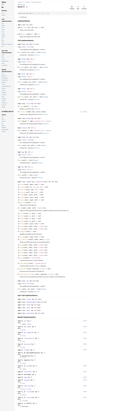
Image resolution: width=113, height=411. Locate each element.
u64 (38, 258)
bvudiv (22, 218)
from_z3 (25, 27)
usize (42, 268)
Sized (29, 324)
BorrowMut (27, 332)
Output (24, 47)
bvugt (22, 247)
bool (48, 239)
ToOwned (27, 380)
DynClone (27, 344)
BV (27, 25)
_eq (21, 208)
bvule (22, 252)
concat (22, 184)
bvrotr (22, 237)
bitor (22, 82)
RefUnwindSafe (31, 302)
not (21, 175)
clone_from (23, 111)
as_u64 (22, 258)
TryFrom (29, 392)
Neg (23, 152)
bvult (22, 250)
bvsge (22, 229)
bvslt (22, 226)
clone (22, 106)
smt (22, 4)
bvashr (22, 200)
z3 (24, 4)
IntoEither (28, 371)
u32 (34, 187)
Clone (28, 103)
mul (21, 145)
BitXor (24, 89)
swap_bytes (23, 268)
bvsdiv (22, 221)
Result (49, 121)
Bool (40, 208)
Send (28, 305)
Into (28, 366)
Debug (28, 118)
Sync (28, 307)
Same (25, 377)
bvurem (22, 213)
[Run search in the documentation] (52, 2)
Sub (27, 281)
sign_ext (23, 192)
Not (23, 167)
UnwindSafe (30, 313)
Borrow (26, 327)
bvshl (22, 194)
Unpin (28, 310)
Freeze (28, 299)
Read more (37, 55)
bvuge (22, 255)
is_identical (24, 239)
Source (85, 111)
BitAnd (24, 59)
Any (25, 321)
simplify (23, 231)
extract (22, 187)
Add (27, 44)
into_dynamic (24, 263)
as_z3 (25, 34)
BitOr (24, 74)
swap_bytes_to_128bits (27, 274)
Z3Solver (39, 182)
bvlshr (22, 197)
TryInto (29, 397)
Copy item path (27, 7)
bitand (22, 67)
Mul (27, 137)
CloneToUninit (29, 338)
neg (21, 160)
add (21, 52)
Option (34, 258)
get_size (23, 202)
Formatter (37, 121)
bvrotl (22, 223)
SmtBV (28, 182)
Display (24, 128)
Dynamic (38, 263)
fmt (21, 121)
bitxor (22, 97)
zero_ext (23, 189)
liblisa (19, 4)
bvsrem (22, 216)
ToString (27, 386)
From (25, 350)
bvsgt (22, 245)
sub (21, 289)
